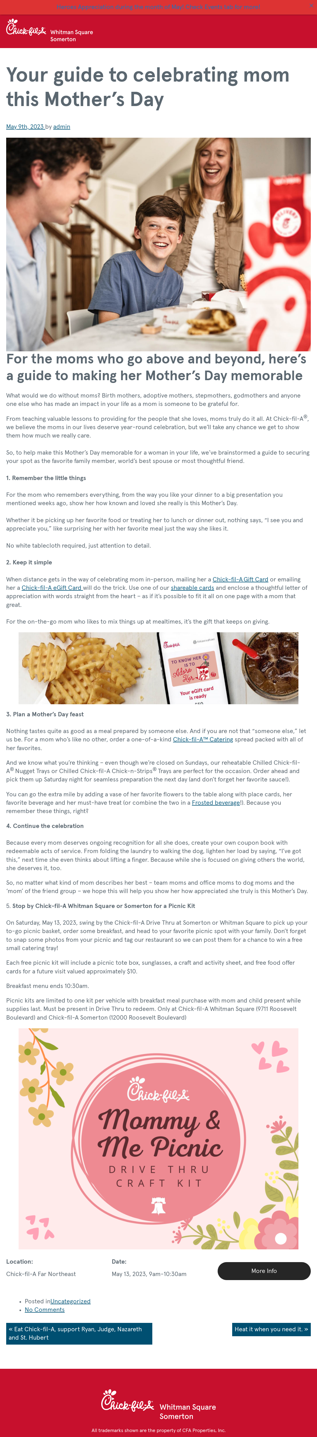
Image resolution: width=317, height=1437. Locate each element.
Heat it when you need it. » (271, 1326)
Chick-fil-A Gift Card (240, 576)
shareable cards (192, 584)
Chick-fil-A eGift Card (52, 584)
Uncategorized (70, 1298)
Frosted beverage (216, 799)
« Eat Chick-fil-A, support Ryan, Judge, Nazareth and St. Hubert (75, 1330)
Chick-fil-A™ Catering (203, 736)
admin (61, 124)
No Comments (45, 1307)
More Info (264, 1268)
